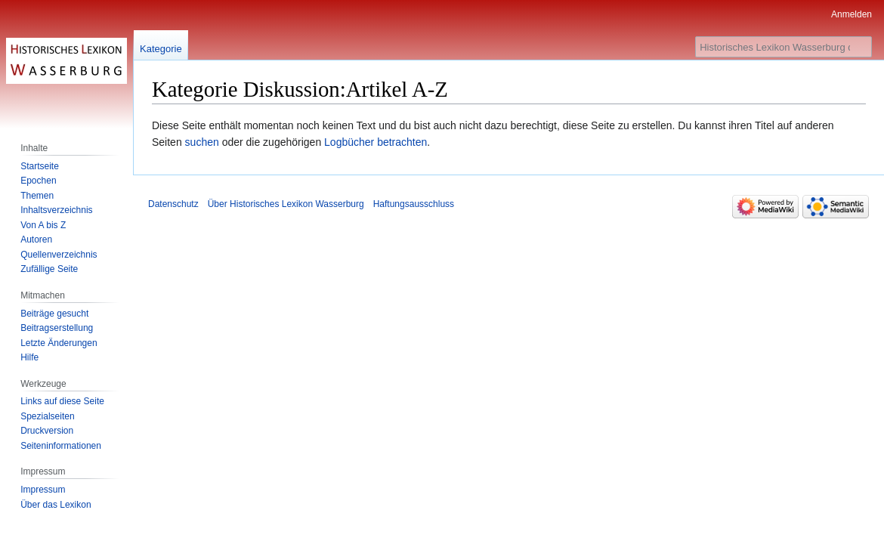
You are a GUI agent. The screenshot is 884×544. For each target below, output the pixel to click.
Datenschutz (173, 204)
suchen (202, 142)
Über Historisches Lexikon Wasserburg (286, 204)
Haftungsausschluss (413, 204)
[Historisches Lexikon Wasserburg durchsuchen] (783, 46)
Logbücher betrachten (375, 142)
